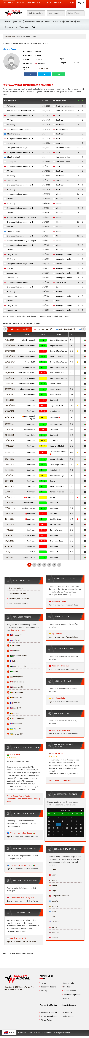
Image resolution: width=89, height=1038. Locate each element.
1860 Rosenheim (57, 698)
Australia (54, 922)
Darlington (54, 440)
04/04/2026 (10, 351)
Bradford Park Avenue (63, 106)
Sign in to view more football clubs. (22, 941)
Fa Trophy (9, 106)
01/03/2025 (9, 417)
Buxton (52, 481)
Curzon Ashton (56, 424)
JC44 (12, 661)
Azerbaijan (54, 932)
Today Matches (69, 991)
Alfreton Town (55, 524)
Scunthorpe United (62, 148)
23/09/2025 (9, 384)
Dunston (32, 351)
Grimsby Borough (28, 340)
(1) (65, 329)
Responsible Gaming (49, 1012)
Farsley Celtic (30, 435)
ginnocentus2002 (17, 656)
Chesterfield (30, 546)
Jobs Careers (68, 1016)
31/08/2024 (9, 481)
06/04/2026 (10, 345)
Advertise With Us (33, 2)
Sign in (9, 836)
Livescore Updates (16, 588)
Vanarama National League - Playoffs (20, 217)
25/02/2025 (9, 424)
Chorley (57, 194)
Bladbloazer (14, 697)
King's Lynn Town (56, 405)
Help (78, 21)
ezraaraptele (56, 753)
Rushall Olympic (56, 459)
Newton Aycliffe (56, 356)
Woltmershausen (57, 601)
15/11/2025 (10, 378)
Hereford (53, 514)
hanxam (13, 650)
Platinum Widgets (32, 21)
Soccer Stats (68, 983)
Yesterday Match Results (19, 598)
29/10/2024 (9, 459)
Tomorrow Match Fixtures (19, 604)
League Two (10, 180)
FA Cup (8, 120)
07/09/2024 (10, 475)
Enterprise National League (16, 148)
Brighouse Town (56, 345)
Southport (58, 115)
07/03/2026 (10, 356)
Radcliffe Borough (28, 378)
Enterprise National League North (18, 115)
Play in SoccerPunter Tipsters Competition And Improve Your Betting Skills (23, 799)
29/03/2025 (9, 394)
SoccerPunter (10, 36)
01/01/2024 (9, 530)
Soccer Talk (12, 27)
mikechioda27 (16, 692)
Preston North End (57, 486)
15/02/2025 (9, 440)
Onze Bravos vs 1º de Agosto (22, 897)
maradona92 (15, 718)
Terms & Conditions (49, 1016)
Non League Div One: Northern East (19, 111)
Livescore (69, 21)
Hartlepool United (61, 157)
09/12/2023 (9, 546)
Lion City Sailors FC (16, 938)
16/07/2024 (9, 486)
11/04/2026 (9, 340)
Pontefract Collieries (58, 373)
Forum (66, 998)
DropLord (13, 703)
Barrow (57, 264)
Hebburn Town (56, 394)
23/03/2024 (10, 497)
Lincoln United (55, 384)
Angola (53, 890)
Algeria (53, 880)
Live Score (67, 987)
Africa (52, 870)
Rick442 (13, 640)
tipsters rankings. (18, 630)
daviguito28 (13, 755)
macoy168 (14, 635)
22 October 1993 (42, 68)
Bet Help (44, 991)
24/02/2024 (10, 514)
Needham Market (57, 446)
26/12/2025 (9, 373)
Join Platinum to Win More (59, 780)
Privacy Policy (46, 1020)
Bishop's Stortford (57, 492)
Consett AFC (30, 362)
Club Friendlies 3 (12, 134)
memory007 (15, 734)
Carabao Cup (11, 277)
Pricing (18, 21)
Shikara (13, 671)
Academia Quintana (59, 666)
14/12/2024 (9, 446)
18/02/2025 (9, 435)
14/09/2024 (9, 470)
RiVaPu (13, 713)
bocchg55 (14, 708)
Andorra (53, 885)
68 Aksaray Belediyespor (61, 730)
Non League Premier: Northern (17, 129)
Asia (52, 916)
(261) (19, 329)
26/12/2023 (9, 535)
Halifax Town (59, 282)
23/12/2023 (9, 541)
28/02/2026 (10, 362)
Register (81, 3)
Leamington (55, 411)
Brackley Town (29, 429)
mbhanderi (14, 723)
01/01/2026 (10, 367)
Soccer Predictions (48, 987)
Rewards (57, 2)
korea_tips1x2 (15, 682)
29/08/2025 (10, 389)
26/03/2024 (10, 492)
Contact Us (47, 2)
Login (72, 2)
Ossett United (55, 389)
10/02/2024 (9, 519)
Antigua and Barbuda (59, 896)
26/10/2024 (9, 464)
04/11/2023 (10, 557)
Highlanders (55, 633)
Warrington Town (28, 508)
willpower (14, 729)
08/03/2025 (10, 405)
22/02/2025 (9, 429)
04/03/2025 (10, 411)
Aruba (52, 911)
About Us (20, 2)
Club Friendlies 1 (12, 231)
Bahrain (53, 937)
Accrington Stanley (62, 254)
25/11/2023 (10, 552)
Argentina (54, 901)
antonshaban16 (16, 666)
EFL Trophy (10, 162)
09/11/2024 (9, 452)
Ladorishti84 (15, 687)
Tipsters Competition (52, 21)
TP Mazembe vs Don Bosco (21, 833)
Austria (53, 927)
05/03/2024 (10, 508)
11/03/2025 (10, 400)
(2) (43, 329)
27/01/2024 (9, 524)
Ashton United (60, 129)
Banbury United (29, 503)
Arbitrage (25, 27)
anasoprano (15, 676)
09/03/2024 (10, 503)
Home (9, 21)
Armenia (53, 906)
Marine (57, 301)
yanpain (13, 645)
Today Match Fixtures (17, 593)
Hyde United (55, 470)
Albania (53, 875)
